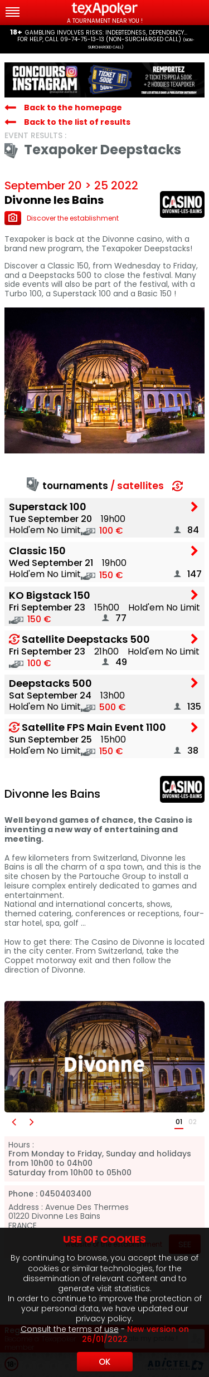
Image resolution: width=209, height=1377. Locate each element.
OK (104, 1362)
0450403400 (65, 1194)
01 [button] (179, 1121)
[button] (13, 1122)
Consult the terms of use (70, 1329)
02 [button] (192, 1121)
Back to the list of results (77, 122)
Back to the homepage (73, 107)
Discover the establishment (61, 218)
